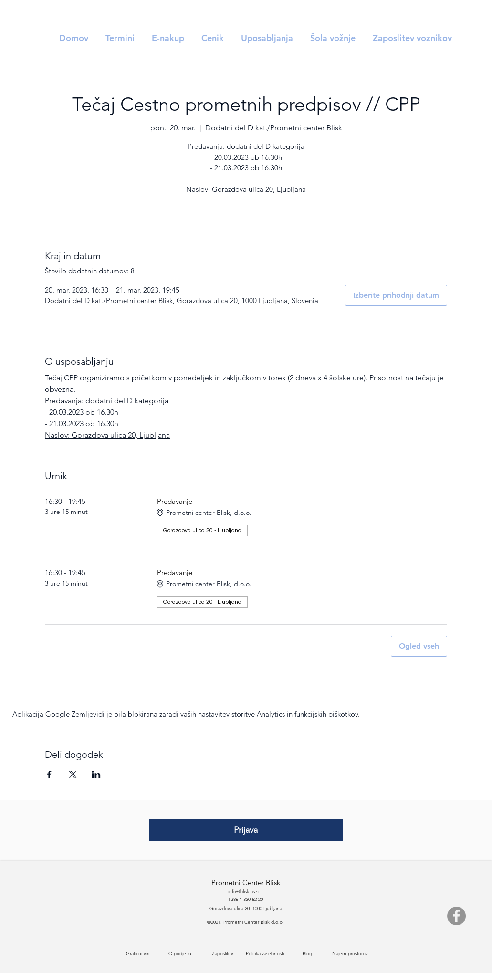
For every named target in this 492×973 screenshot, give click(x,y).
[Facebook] (456, 916)
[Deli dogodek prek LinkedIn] (96, 774)
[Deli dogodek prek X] (72, 774)
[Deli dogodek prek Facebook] (49, 774)
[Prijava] (246, 830)
